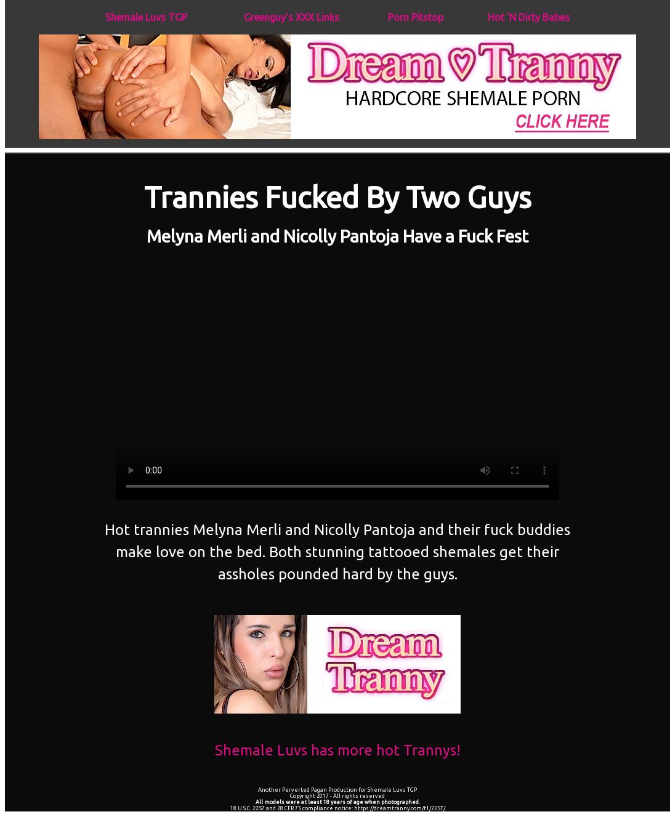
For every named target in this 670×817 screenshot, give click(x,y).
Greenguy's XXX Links (291, 17)
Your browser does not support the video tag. (337, 375)
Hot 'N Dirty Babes (529, 17)
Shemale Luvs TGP (146, 17)
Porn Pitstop (415, 17)
